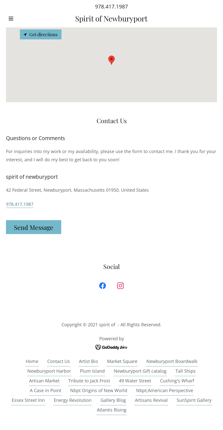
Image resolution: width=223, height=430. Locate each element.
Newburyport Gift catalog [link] (140, 371)
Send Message (33, 227)
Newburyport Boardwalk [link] (171, 361)
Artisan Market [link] (44, 381)
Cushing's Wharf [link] (177, 381)
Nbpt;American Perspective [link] (164, 390)
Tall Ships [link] (185, 371)
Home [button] (32, 361)
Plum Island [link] (92, 371)
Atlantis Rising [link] (111, 410)
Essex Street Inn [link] (28, 400)
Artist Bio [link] (88, 361)
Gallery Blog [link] (113, 400)
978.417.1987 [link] (111, 6)
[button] (22, 18)
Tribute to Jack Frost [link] (89, 381)
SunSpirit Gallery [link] (194, 400)
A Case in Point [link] (45, 390)
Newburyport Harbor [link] (49, 371)
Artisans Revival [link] (151, 400)
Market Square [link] (122, 361)
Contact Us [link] (58, 361)
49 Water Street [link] (135, 381)
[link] (111, 20)
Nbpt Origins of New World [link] (98, 390)
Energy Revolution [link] (73, 400)
